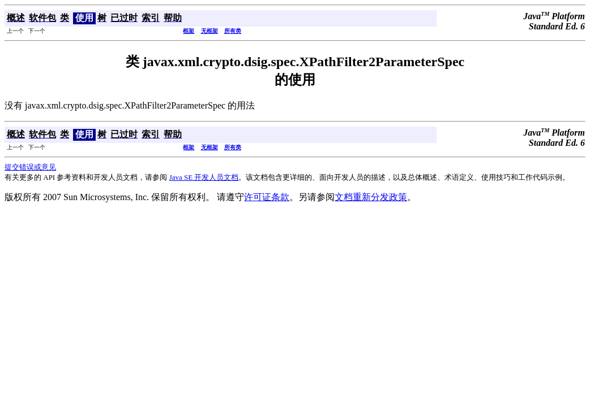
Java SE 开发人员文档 (204, 177)
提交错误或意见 (30, 167)
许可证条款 (266, 197)
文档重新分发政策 (371, 197)
